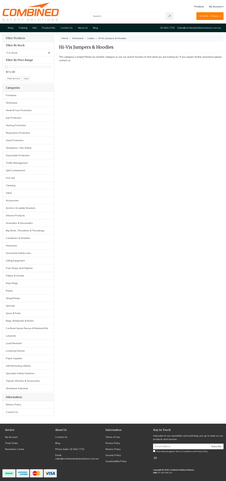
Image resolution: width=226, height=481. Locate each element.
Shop (10, 27)
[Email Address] (181, 446)
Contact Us (67, 27)
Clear (26, 78)
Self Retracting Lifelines (18, 365)
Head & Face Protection (19, 110)
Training (23, 27)
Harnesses (11, 245)
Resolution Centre (14, 449)
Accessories (12, 200)
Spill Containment (15, 170)
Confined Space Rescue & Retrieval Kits (27, 328)
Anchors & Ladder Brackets (20, 208)
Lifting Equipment (15, 260)
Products (199, 6)
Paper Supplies (14, 358)
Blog (95, 27)
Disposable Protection (18, 155)
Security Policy (113, 455)
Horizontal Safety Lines (18, 253)
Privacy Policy (112, 443)
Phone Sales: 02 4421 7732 (69, 449)
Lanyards (11, 335)
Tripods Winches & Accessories (23, 380)
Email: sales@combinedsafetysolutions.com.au (77, 457)
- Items (209, 16)
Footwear (11, 95)
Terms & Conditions (183, 451)
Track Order (11, 443)
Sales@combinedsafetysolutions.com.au (199, 27)
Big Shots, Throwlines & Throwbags (25, 230)
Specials (10, 305)
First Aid (10, 177)
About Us (83, 27)
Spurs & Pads (13, 313)
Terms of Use (112, 437)
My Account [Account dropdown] (215, 6)
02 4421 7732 (167, 27)
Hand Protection (15, 140)
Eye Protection (13, 117)
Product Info (48, 27)
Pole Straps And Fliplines (19, 268)
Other (9, 192)
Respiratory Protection (18, 132)
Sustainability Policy (116, 461)
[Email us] (155, 458)
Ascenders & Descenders (19, 223)
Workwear (11, 102)
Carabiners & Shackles (18, 238)
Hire (35, 27)
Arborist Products (15, 215)
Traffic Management (17, 162)
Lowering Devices (15, 350)
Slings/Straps (13, 298)
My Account (11, 437)
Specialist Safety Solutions (20, 373)
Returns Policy (13, 404)
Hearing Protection (16, 125)
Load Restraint (14, 343)
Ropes (9, 290)
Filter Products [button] (15, 38)
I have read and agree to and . (180, 451)
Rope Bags (12, 283)
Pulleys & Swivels (15, 275)
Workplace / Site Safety (18, 147)
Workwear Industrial (17, 388)
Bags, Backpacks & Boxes (20, 320)
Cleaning (10, 185)
